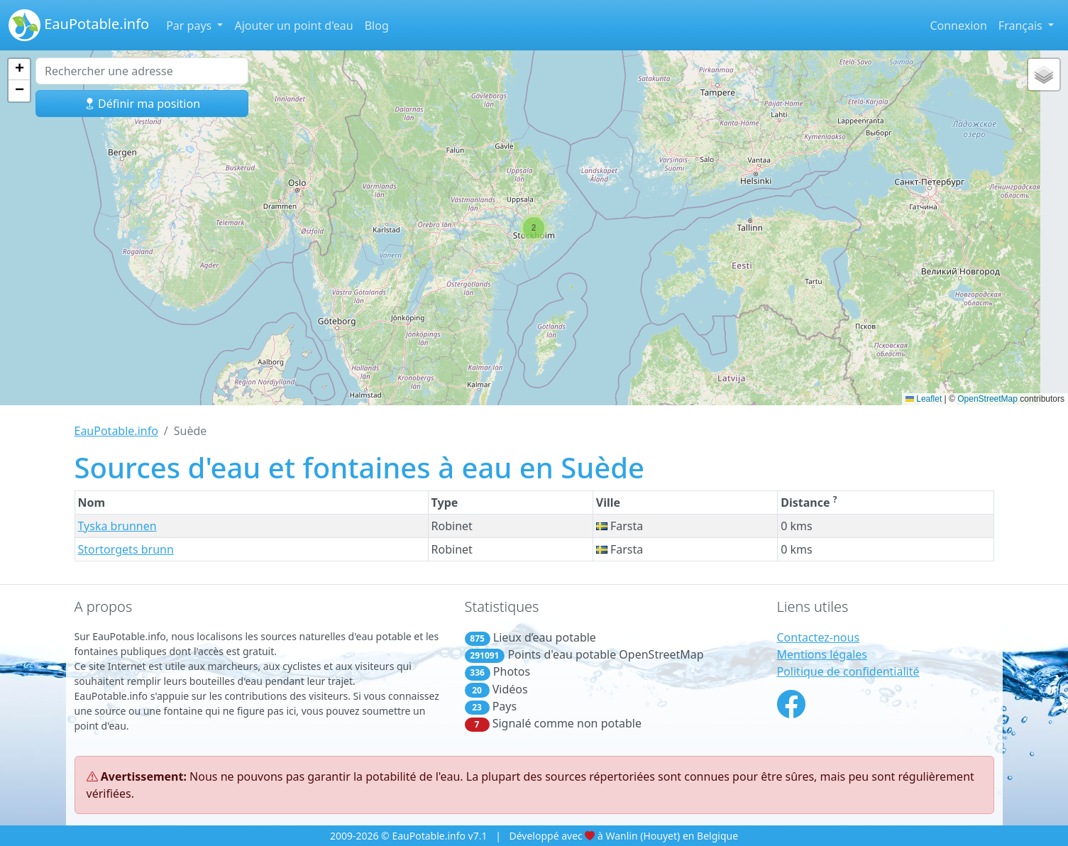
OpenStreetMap (987, 399)
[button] (533, 228)
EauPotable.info (79, 25)
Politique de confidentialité (848, 671)
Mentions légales (822, 654)
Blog (377, 25)
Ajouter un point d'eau (293, 25)
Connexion (958, 25)
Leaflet (923, 399)
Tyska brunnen (117, 526)
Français (1021, 25)
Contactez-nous (818, 637)
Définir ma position (142, 103)
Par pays (190, 25)
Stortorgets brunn (126, 549)
